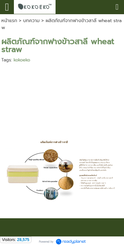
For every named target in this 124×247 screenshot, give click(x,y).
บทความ (31, 20)
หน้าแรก (9, 20)
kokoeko (22, 60)
